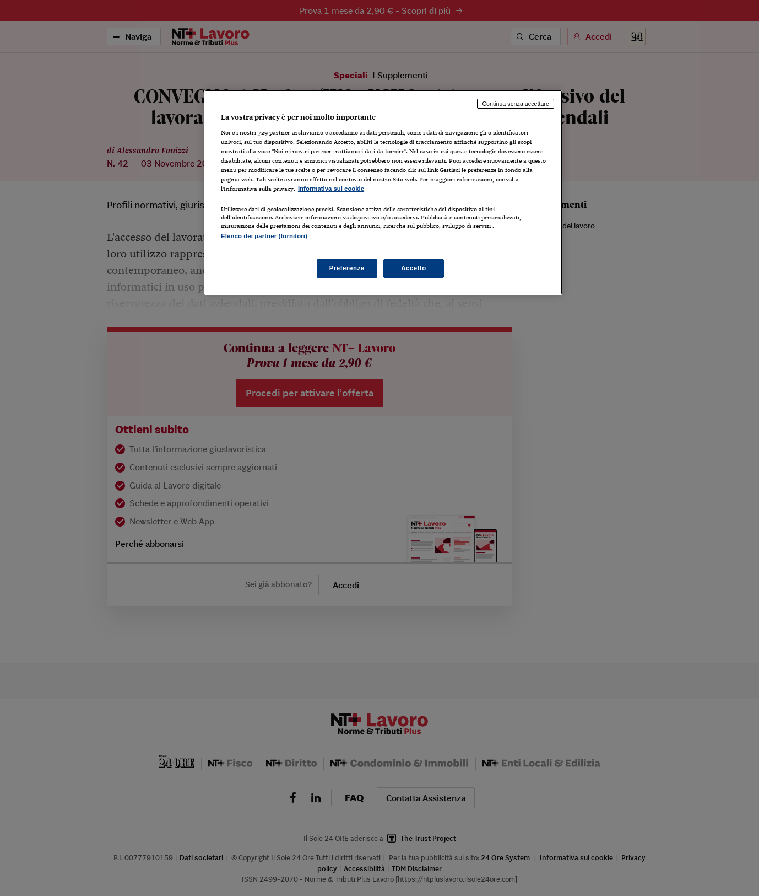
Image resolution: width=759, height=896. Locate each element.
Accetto (413, 268)
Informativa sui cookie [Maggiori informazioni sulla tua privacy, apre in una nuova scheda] (331, 188)
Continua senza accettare (515, 103)
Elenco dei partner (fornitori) (264, 236)
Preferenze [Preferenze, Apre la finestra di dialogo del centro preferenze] (347, 268)
